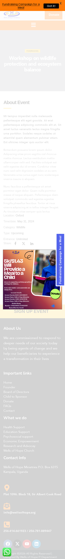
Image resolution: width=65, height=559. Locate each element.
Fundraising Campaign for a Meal (21, 6)
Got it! (51, 6)
